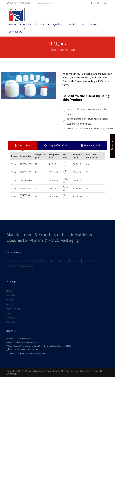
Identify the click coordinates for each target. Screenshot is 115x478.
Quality (57, 24)
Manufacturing (75, 24)
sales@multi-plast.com (46, 3)
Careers (93, 24)
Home (12, 24)
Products (42, 24)
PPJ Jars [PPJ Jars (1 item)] (52, 268)
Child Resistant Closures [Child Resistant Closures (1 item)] (15, 268)
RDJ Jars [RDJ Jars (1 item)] (60, 268)
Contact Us (15, 31)
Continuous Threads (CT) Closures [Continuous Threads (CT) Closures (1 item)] (36, 268)
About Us (26, 24)
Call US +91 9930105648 (18, 3)
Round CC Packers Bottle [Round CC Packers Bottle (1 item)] (73, 268)
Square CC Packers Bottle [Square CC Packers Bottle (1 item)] (91, 268)
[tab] (22, 145)
